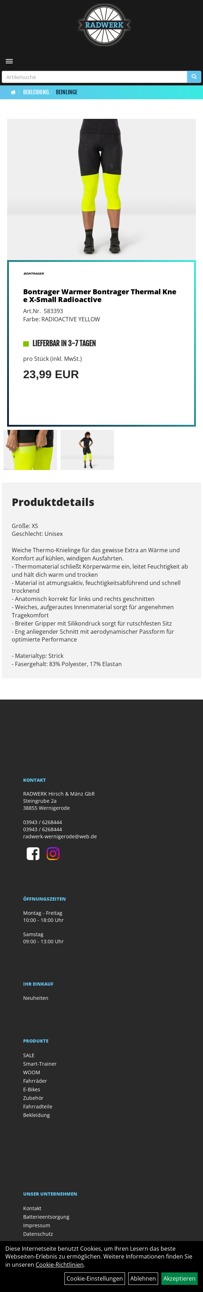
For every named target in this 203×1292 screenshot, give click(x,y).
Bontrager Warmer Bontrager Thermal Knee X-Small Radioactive (99, 295)
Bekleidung (36, 92)
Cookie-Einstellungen (95, 1278)
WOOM (31, 1072)
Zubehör (33, 1098)
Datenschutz (38, 1233)
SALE (29, 1055)
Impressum (36, 1225)
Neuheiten (35, 998)
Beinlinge (66, 92)
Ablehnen (143, 1278)
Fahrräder (35, 1080)
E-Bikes (31, 1089)
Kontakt (32, 1208)
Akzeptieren (179, 1278)
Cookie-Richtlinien (60, 1265)
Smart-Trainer (40, 1063)
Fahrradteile (37, 1106)
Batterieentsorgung (46, 1216)
